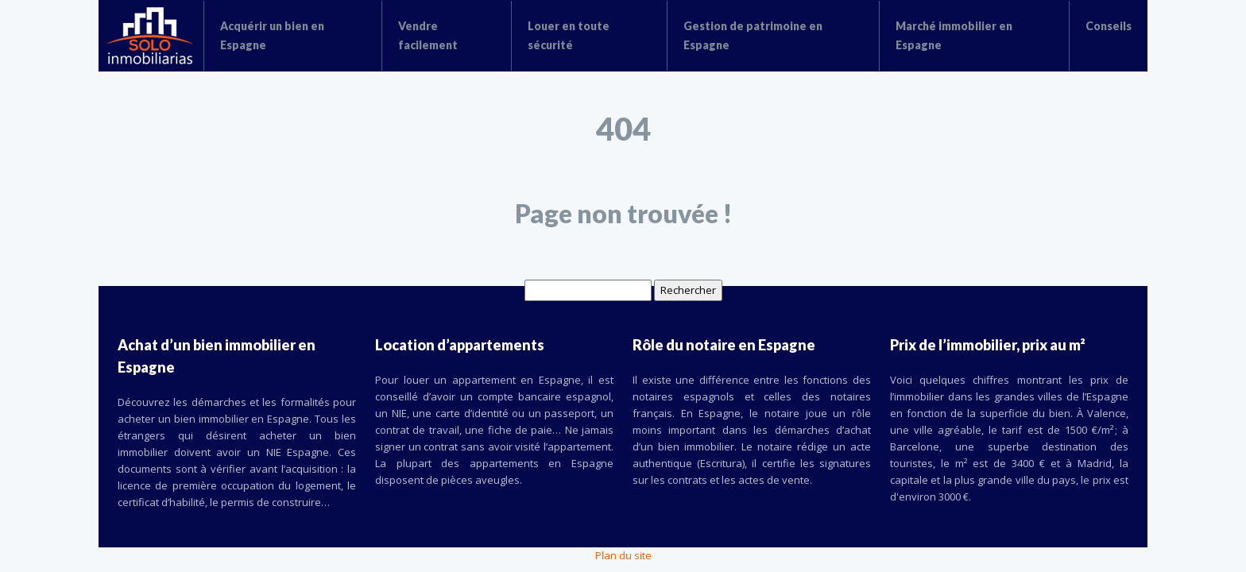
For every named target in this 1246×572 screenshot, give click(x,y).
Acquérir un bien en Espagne (272, 35)
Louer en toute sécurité (568, 35)
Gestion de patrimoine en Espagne (752, 35)
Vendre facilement (428, 35)
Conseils (1108, 26)
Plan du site (623, 555)
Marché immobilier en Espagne (954, 35)
